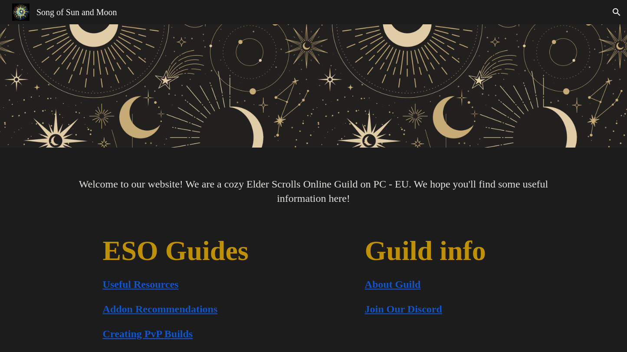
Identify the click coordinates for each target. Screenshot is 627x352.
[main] (313, 186)
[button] (616, 12)
